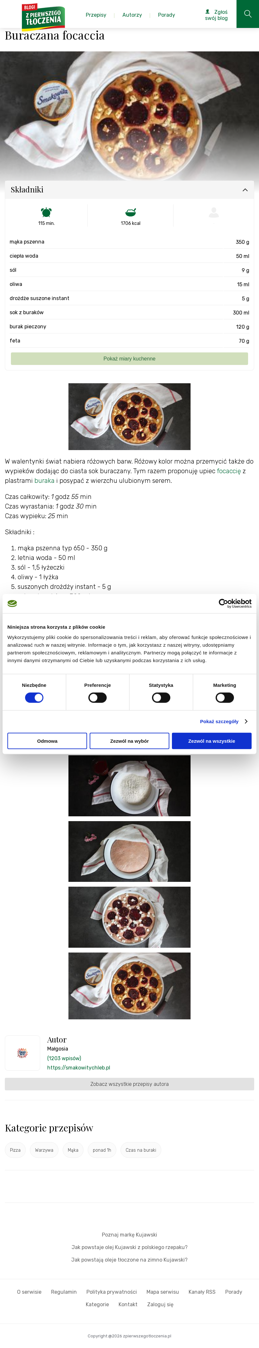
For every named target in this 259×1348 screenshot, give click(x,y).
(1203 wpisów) (64, 1058)
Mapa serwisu (163, 1292)
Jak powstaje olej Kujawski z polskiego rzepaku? (130, 1247)
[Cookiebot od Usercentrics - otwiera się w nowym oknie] (223, 603)
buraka (44, 480)
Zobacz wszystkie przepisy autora (129, 1084)
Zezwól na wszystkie (211, 740)
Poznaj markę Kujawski (129, 1235)
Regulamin (64, 1292)
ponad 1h (102, 1150)
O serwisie (29, 1292)
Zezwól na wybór (129, 740)
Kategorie (97, 1304)
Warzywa (44, 1150)
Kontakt (128, 1304)
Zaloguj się (160, 1304)
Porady (233, 1292)
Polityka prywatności (111, 1292)
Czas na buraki (141, 1150)
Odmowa (47, 740)
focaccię (229, 471)
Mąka (73, 1150)
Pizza (15, 1150)
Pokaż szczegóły (219, 721)
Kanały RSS (202, 1292)
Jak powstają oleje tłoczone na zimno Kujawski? (129, 1260)
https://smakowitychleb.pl (78, 1068)
